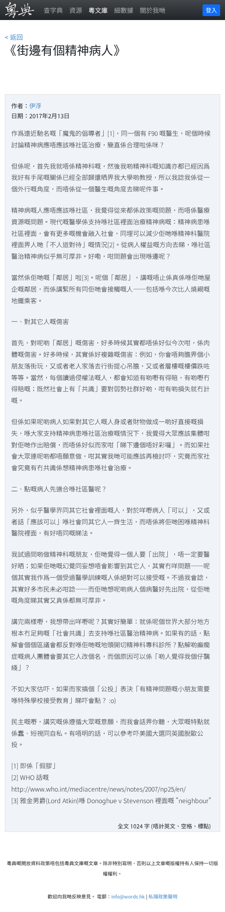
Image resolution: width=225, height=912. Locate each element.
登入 (211, 10)
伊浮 (35, 105)
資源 (75, 10)
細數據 (123, 10)
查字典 (53, 10)
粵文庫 (98, 10)
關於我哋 (152, 10)
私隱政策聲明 (163, 896)
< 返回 (14, 37)
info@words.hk (128, 896)
